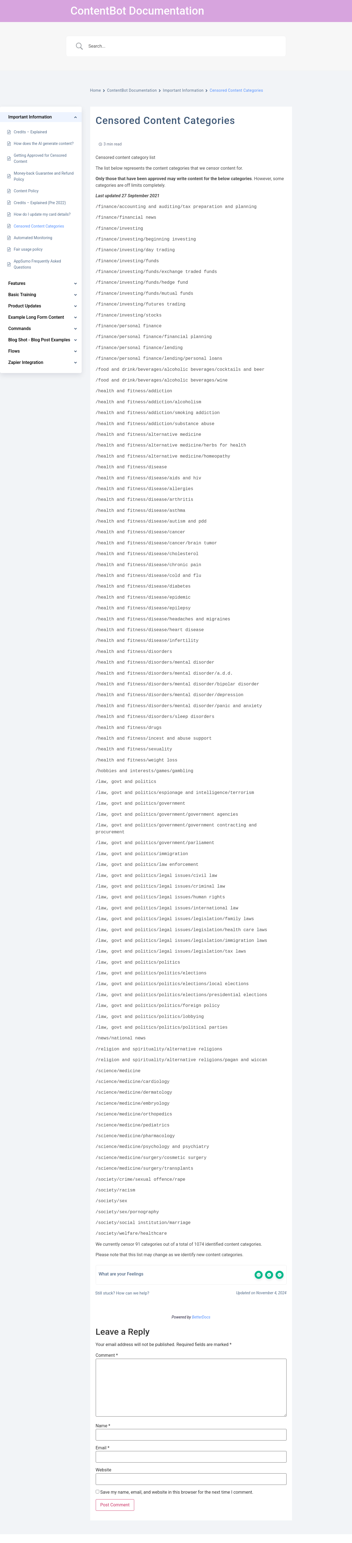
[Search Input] (183, 46)
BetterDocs (201, 1317)
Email (102, 1448)
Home (95, 90)
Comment (107, 1355)
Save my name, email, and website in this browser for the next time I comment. (176, 1492)
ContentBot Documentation (137, 10)
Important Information (183, 90)
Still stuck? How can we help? (121, 1293)
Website (103, 1470)
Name (103, 1426)
